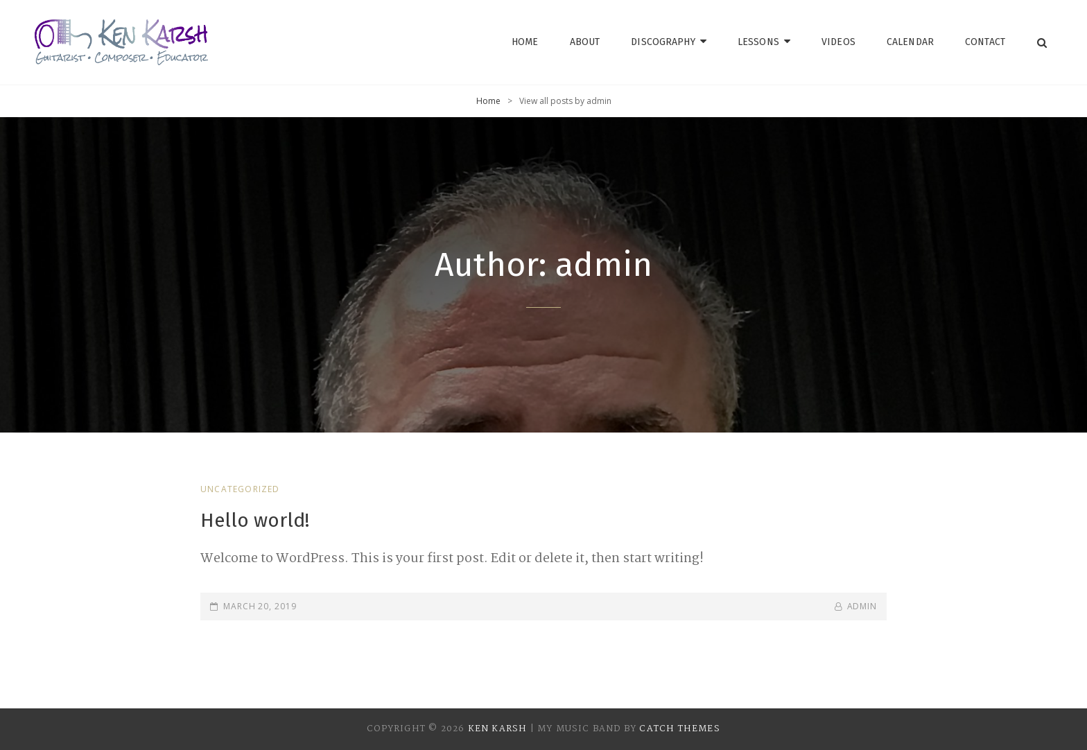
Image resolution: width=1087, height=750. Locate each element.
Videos (838, 42)
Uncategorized (240, 489)
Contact (985, 42)
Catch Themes (679, 729)
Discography (663, 42)
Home (525, 42)
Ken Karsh (498, 729)
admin (862, 606)
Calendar (910, 42)
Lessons (758, 42)
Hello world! (254, 520)
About (585, 42)
